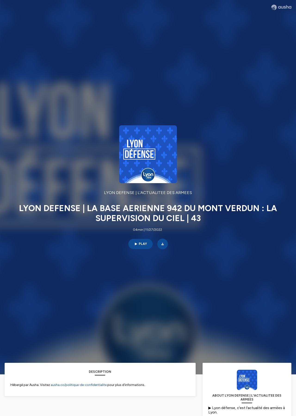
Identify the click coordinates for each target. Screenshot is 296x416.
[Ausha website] (281, 7)
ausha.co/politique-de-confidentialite (79, 385)
